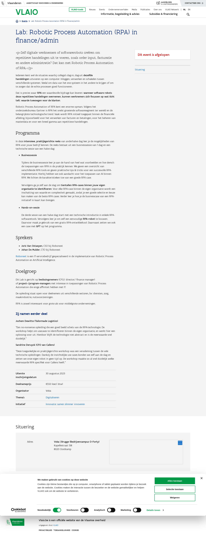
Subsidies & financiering (163, 14)
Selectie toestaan (175, 509)
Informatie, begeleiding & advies (120, 14)
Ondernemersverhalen (118, 9)
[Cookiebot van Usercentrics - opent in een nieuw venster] (18, 530)
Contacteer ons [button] (193, 2)
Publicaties (145, 9)
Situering (140, 69)
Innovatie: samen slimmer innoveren (65, 410)
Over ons (158, 9)
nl (184, 9)
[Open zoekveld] (188, 14)
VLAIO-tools (77, 9)
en (189, 9)
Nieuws (92, 9)
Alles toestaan (175, 501)
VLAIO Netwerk (172, 9)
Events (102, 9)
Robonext (21, 260)
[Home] (17, 21)
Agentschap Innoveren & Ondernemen (44, 3)
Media (134, 9)
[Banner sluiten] (202, 498)
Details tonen (153, 530)
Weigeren (175, 518)
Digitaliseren (52, 403)
